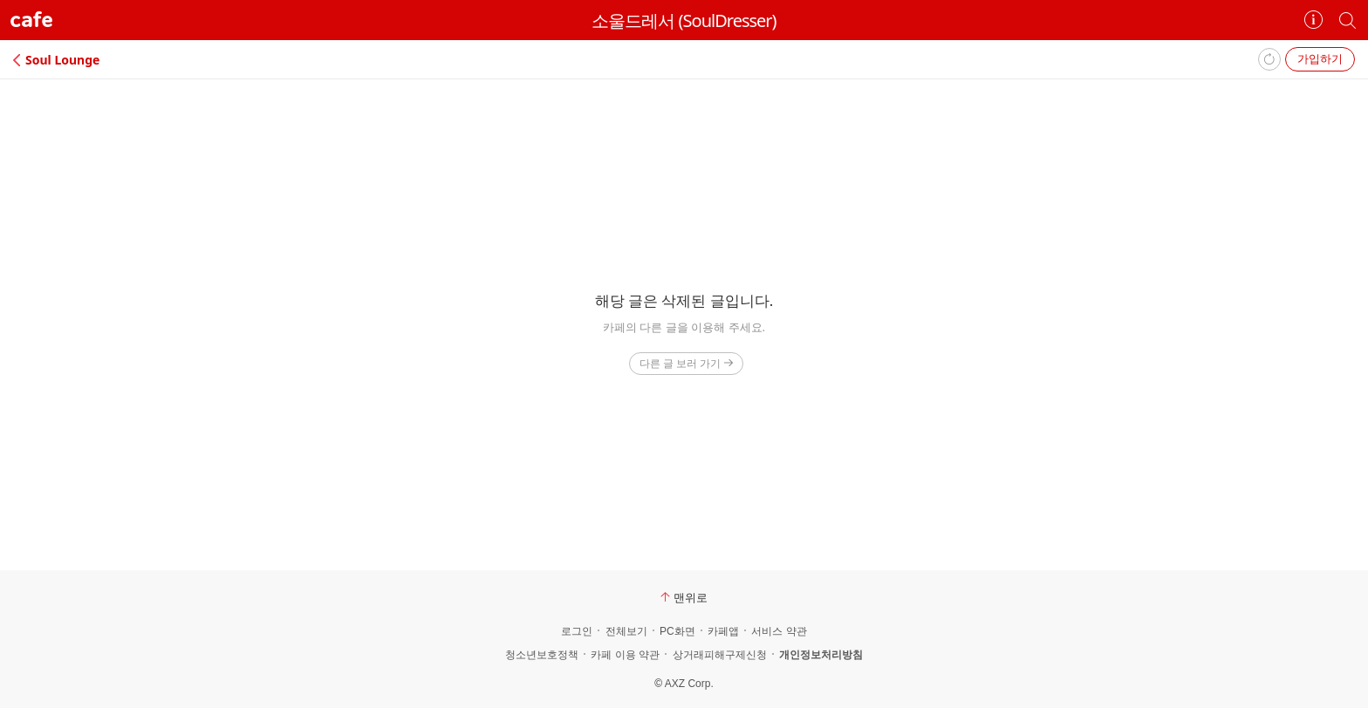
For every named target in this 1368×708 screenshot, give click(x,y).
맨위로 (684, 597)
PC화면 (677, 631)
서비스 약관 (778, 631)
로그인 (576, 631)
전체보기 (626, 631)
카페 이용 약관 (625, 655)
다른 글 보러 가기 (686, 363)
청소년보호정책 (541, 655)
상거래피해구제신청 (720, 655)
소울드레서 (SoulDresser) (684, 20)
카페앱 (723, 631)
